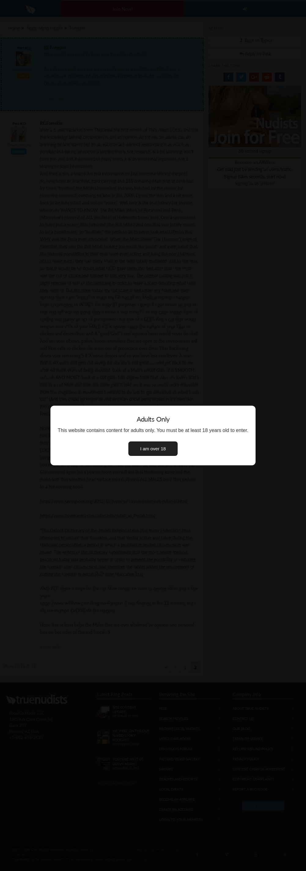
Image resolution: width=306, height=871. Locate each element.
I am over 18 (153, 448)
